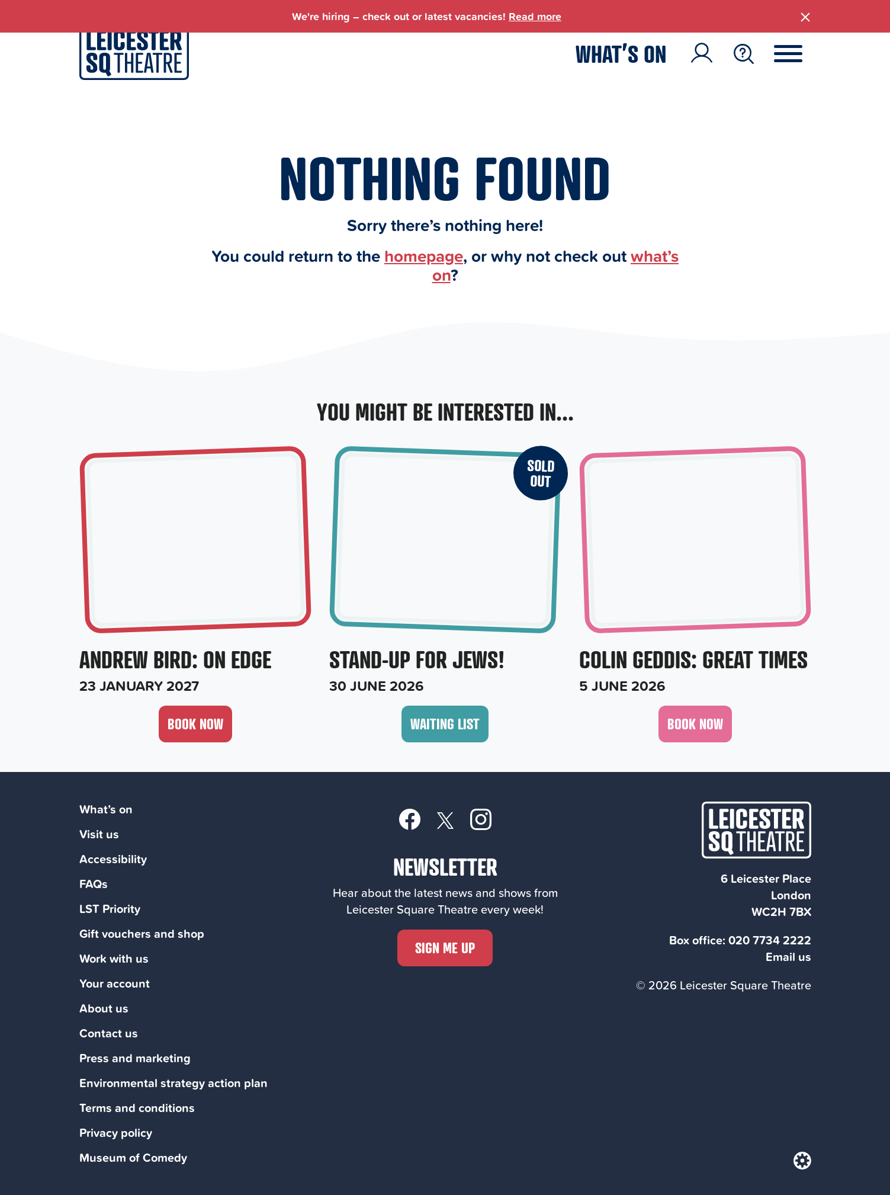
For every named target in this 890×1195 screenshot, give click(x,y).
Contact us (108, 1033)
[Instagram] (481, 818)
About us (103, 1008)
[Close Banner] (805, 15)
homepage (423, 256)
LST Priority (109, 908)
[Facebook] (410, 818)
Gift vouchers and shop (141, 933)
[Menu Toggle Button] (797, 54)
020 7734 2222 (769, 940)
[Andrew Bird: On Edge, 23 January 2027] (195, 572)
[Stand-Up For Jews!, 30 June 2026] (445, 572)
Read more (535, 16)
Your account (114, 983)
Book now (195, 724)
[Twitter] (445, 819)
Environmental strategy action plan (173, 1082)
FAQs (93, 883)
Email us (788, 956)
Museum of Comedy (133, 1157)
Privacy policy (115, 1132)
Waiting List (445, 724)
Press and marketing (135, 1057)
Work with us (114, 958)
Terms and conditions (137, 1107)
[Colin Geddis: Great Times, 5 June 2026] (695, 572)
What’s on (621, 53)
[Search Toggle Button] (743, 54)
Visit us (99, 833)
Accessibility (113, 858)
